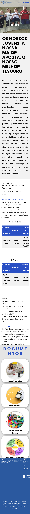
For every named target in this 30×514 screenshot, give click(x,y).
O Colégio (3, 459)
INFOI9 (5, 505)
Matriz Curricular (15, 406)
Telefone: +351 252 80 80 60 (25, 462)
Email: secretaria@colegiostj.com (25, 468)
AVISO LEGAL (11, 505)
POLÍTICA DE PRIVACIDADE (21, 505)
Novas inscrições (15, 381)
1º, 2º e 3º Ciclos (4, 462)
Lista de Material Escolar (15, 431)
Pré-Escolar (3, 461)
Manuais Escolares (5, 464)
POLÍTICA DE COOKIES (9, 506)
